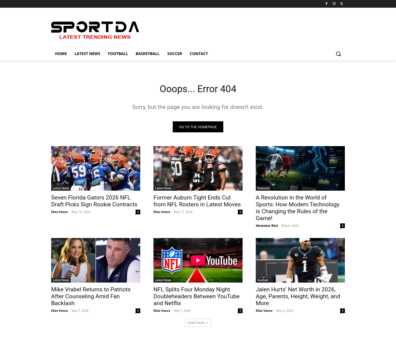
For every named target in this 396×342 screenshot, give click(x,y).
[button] (338, 53)
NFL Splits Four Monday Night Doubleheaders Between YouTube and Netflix (196, 298)
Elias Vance (59, 214)
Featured (263, 190)
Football (262, 282)
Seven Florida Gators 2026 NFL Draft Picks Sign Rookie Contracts (94, 203)
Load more (198, 324)
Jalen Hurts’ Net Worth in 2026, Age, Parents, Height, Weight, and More (298, 298)
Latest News (61, 190)
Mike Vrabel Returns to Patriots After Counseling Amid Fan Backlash (91, 298)
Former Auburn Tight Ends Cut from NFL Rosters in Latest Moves (197, 203)
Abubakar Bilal (267, 227)
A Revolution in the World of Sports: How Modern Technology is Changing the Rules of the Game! (297, 209)
